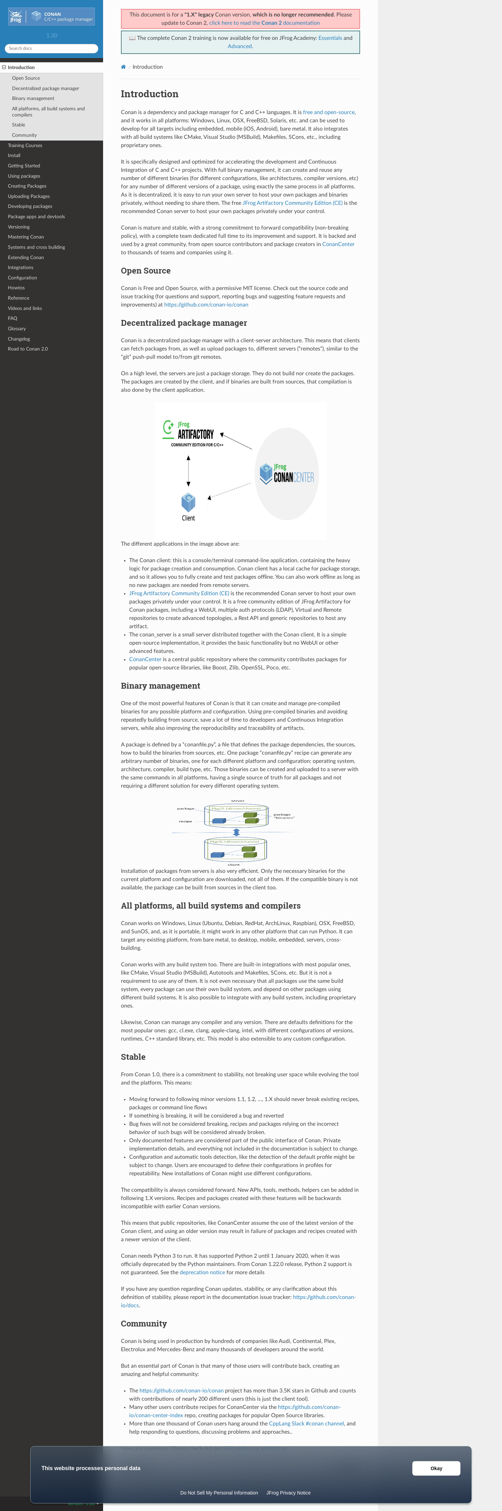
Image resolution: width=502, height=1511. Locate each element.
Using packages (24, 176)
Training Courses (25, 145)
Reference (18, 298)
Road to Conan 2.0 (28, 349)
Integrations (20, 267)
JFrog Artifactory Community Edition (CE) (293, 203)
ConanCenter (338, 244)
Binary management (33, 98)
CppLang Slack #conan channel (306, 1423)
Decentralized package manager (45, 88)
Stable (18, 124)
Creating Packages (27, 186)
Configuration (22, 277)
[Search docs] (51, 49)
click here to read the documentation (264, 23)
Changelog (19, 339)
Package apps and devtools (36, 216)
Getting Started (24, 165)
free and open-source (329, 112)
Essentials (330, 38)
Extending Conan (26, 257)
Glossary (17, 328)
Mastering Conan (26, 237)
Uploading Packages (29, 196)
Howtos (16, 287)
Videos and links (25, 308)
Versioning (19, 227)
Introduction (18, 68)
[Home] (123, 67)
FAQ (12, 318)
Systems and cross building (36, 247)
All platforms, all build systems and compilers (48, 112)
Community (24, 135)
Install (14, 155)
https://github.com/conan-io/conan (206, 305)
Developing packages (30, 206)
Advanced (240, 46)
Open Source (26, 78)
